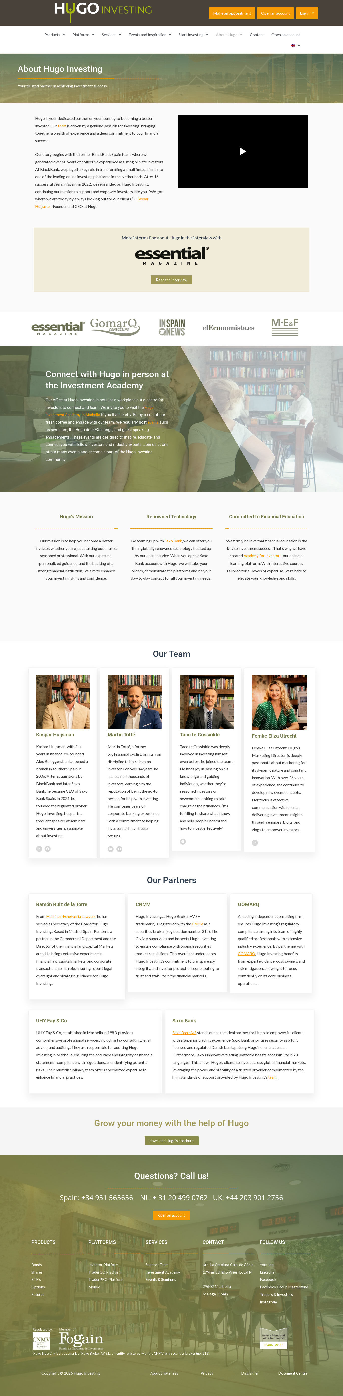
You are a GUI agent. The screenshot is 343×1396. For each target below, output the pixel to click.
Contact (257, 34)
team (62, 125)
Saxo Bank (173, 541)
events (153, 422)
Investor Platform (103, 1265)
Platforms (83, 34)
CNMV (143, 905)
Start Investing (193, 34)
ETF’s (36, 1280)
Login (307, 13)
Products (54, 34)
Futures (37, 1295)
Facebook (269, 1280)
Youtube (267, 1265)
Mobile (94, 1287)
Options (38, 1287)
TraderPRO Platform (106, 1280)
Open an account (275, 13)
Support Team (158, 1265)
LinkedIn (267, 1272)
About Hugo (229, 34)
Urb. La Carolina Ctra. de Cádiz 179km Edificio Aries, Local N (227, 1272)
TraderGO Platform (105, 1272)
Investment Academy (164, 1272)
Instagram (268, 1302)
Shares (37, 1272)
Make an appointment (232, 13)
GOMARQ (248, 905)
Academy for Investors (262, 555)
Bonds (36, 1265)
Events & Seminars (161, 1280)
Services (111, 34)
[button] (307, 13)
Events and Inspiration (150, 34)
